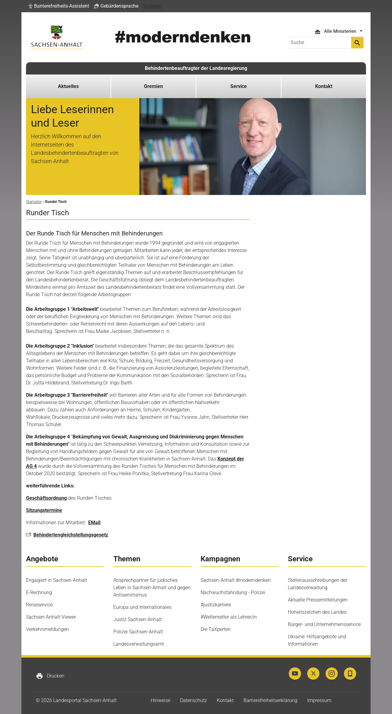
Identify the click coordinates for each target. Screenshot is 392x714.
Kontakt (225, 700)
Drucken (50, 676)
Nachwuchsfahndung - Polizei (233, 592)
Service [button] (238, 86)
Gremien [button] (153, 86)
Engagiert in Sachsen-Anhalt (56, 580)
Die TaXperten (216, 629)
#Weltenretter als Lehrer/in (229, 617)
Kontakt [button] (323, 86)
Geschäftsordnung (46, 498)
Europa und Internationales (142, 607)
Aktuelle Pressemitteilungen (318, 600)
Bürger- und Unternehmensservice (324, 624)
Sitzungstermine (44, 510)
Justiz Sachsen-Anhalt (137, 619)
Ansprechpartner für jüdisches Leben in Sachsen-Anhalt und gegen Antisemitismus (151, 587)
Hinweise (160, 700)
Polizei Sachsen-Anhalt (138, 632)
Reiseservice (39, 605)
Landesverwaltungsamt (138, 644)
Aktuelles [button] (68, 86)
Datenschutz (193, 700)
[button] (58, 6)
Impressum (319, 700)
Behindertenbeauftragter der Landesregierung (196, 68)
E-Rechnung (39, 592)
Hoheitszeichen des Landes (317, 612)
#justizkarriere (216, 605)
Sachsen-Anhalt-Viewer (51, 617)
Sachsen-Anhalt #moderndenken (236, 580)
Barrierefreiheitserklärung (270, 700)
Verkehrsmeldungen (47, 629)
